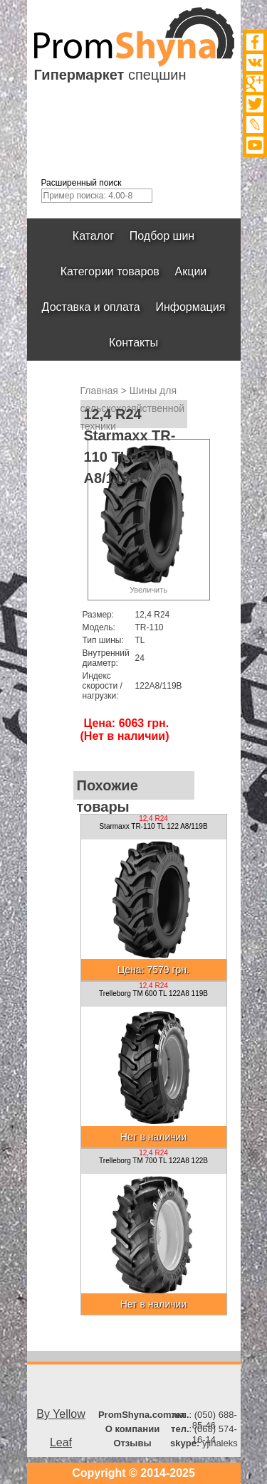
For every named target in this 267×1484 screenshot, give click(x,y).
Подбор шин (162, 236)
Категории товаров (110, 271)
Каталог (93, 236)
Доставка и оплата (91, 307)
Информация (191, 307)
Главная (99, 390)
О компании (132, 1429)
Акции (191, 271)
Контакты (133, 342)
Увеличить (148, 589)
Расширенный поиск (81, 183)
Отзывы (132, 1443)
